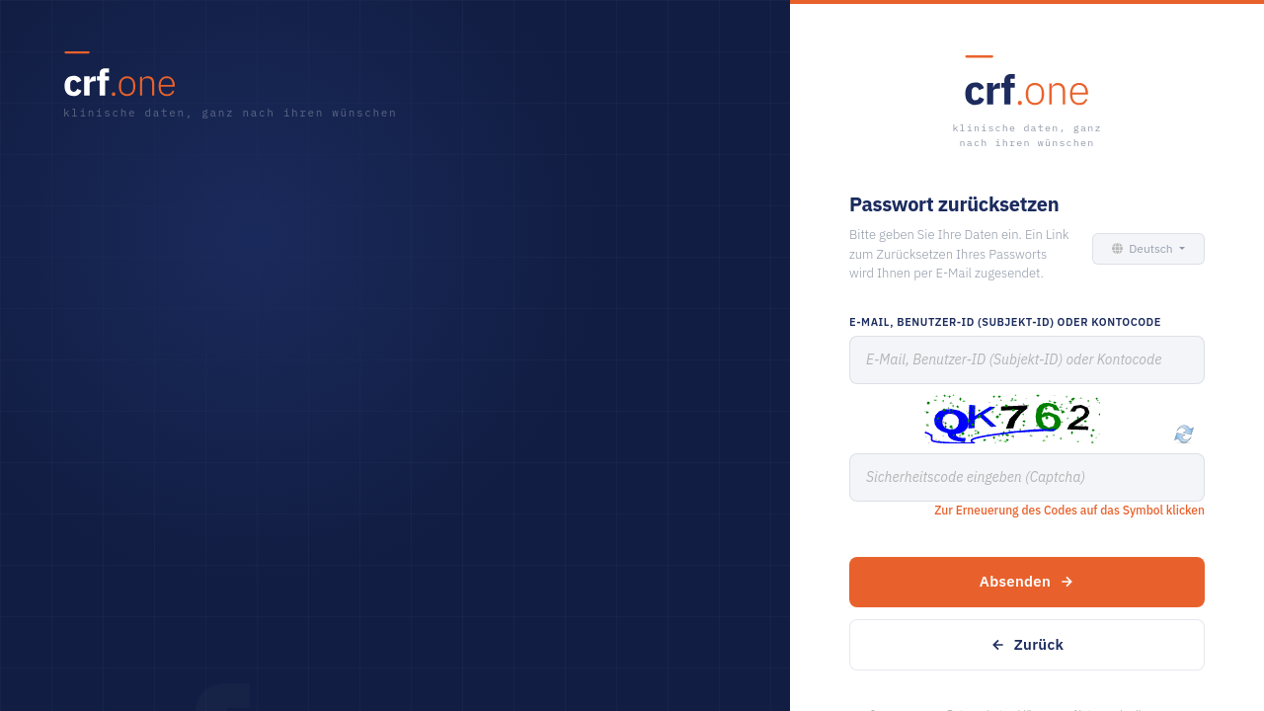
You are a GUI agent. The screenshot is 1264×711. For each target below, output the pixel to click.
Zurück (1027, 644)
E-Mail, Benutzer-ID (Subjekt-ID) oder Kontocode (1005, 322)
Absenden (1027, 581)
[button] (1146, 249)
